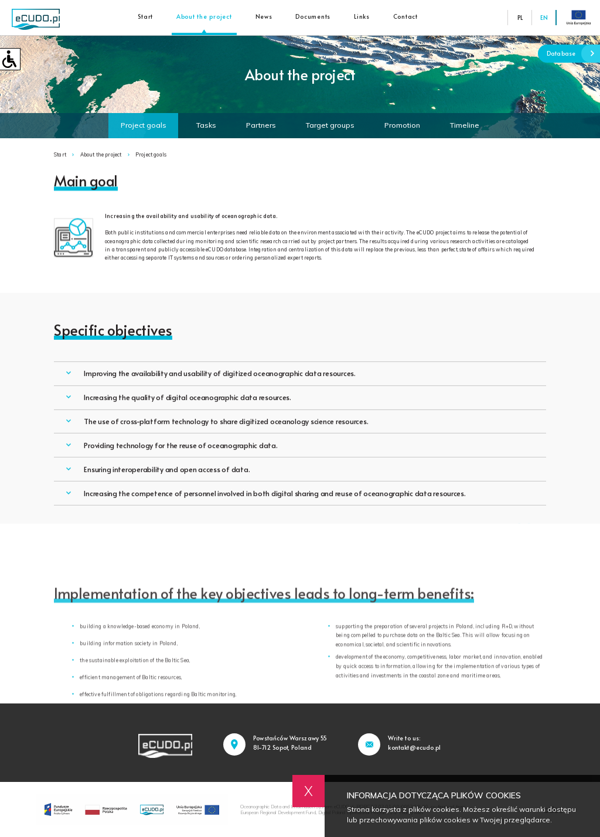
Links (362, 16)
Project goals (143, 125)
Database (573, 54)
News (263, 16)
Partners (261, 125)
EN (544, 17)
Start (145, 16)
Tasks (206, 125)
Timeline (464, 125)
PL (520, 17)
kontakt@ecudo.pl (414, 747)
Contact (405, 16)
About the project (204, 16)
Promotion (402, 125)
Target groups (330, 125)
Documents (312, 16)
